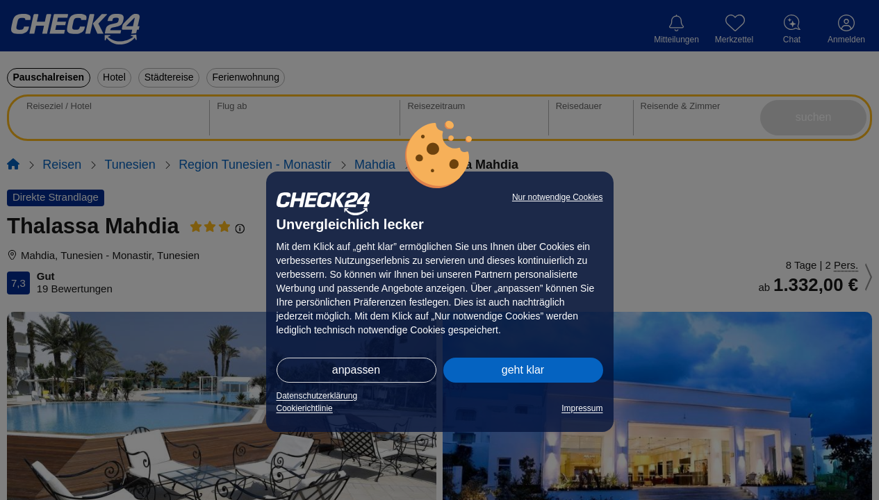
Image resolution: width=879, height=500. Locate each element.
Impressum (581, 408)
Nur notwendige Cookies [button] (557, 197)
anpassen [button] (356, 370)
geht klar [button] (523, 370)
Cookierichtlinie (305, 408)
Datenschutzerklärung (317, 396)
